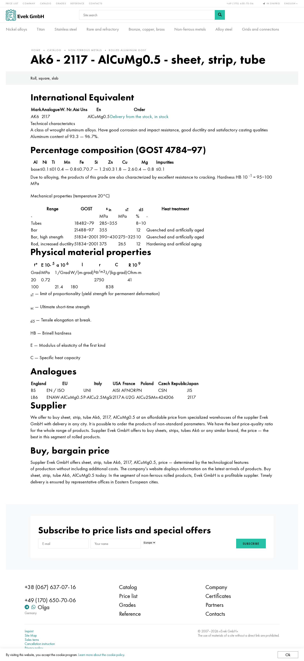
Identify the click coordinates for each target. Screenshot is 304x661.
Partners (215, 604)
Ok (287, 655)
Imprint (29, 631)
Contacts (96, 3)
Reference (78, 3)
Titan (41, 29)
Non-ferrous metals (190, 29)
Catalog (46, 3)
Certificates (218, 596)
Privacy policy (34, 648)
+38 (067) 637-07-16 (50, 587)
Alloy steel (223, 29)
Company (29, 3)
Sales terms (32, 640)
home (36, 50)
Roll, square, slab (44, 78)
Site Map (31, 635)
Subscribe (251, 544)
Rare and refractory (102, 29)
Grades (61, 3)
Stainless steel (65, 29)
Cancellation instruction (40, 644)
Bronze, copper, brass (147, 29)
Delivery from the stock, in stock (139, 116)
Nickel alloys (16, 29)
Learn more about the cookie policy (101, 654)
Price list (12, 3)
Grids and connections (260, 29)
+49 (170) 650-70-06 (240, 3)
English (291, 3)
